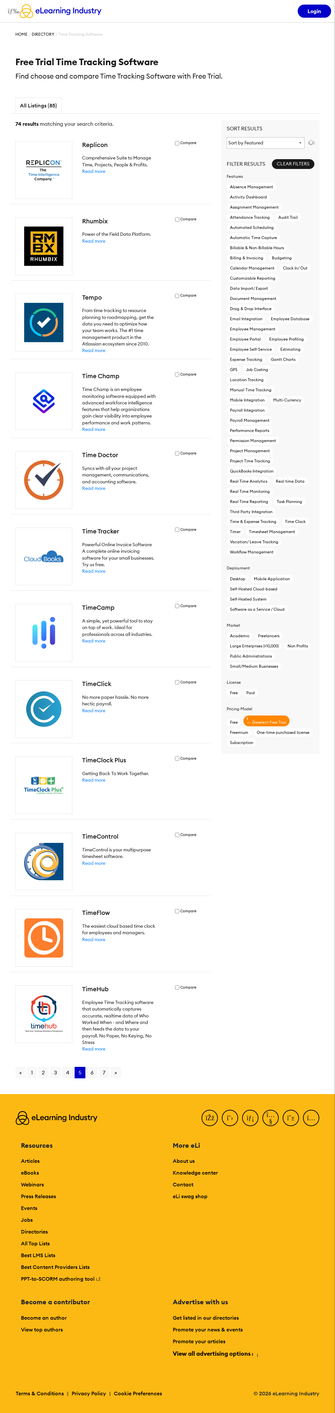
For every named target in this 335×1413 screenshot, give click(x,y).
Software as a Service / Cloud (257, 609)
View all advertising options (215, 1353)
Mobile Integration (247, 400)
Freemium (239, 732)
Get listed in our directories (206, 1317)
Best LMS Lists (38, 1255)
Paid (250, 692)
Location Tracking (247, 379)
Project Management (250, 450)
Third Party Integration (251, 511)
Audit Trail (288, 217)
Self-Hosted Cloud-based (253, 588)
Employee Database (290, 318)
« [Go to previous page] (20, 1072)
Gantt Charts (283, 359)
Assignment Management (254, 207)
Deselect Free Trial (266, 720)
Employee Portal (245, 339)
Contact (183, 1184)
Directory (43, 34)
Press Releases (38, 1196)
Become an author (44, 1317)
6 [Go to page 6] (92, 1072)
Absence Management (251, 186)
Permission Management (253, 440)
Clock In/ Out (295, 268)
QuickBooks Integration (251, 471)
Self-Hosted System (248, 599)
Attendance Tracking (250, 217)
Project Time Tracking (250, 460)
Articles (30, 1161)
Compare (188, 143)
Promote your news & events (208, 1329)
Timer (235, 531)
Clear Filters (293, 164)
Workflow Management (251, 551)
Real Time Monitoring (250, 491)
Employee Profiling (286, 339)
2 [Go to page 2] (43, 1072)
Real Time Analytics (248, 481)
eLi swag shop (190, 1196)
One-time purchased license (283, 732)
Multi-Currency (287, 400)
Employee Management (252, 328)
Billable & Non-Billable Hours (257, 247)
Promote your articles (199, 1341)
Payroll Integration (247, 410)
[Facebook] (210, 1118)
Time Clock (295, 521)
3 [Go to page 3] (55, 1072)
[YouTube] (270, 1118)
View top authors (42, 1329)
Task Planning (289, 501)
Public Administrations (251, 656)
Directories (34, 1231)
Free (234, 692)
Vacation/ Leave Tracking (254, 541)
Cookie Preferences (138, 1393)
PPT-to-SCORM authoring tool (61, 1278)
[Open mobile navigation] (12, 11)
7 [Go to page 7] (104, 1072)
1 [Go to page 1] (32, 1072)
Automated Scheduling (252, 227)
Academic (240, 635)
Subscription (241, 742)
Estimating (290, 349)
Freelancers (268, 635)
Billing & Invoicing (246, 257)
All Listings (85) (38, 105)
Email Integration (246, 318)
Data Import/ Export (249, 288)
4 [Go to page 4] (67, 1072)
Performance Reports (249, 430)
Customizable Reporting (252, 278)
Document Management (253, 298)
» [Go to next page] (116, 1072)
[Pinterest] (291, 1118)
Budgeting (282, 257)
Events (29, 1208)
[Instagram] (311, 1118)
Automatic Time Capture (253, 237)
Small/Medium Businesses (254, 666)
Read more (93, 171)
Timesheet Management (272, 531)
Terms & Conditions (40, 1393)
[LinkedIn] (250, 1118)
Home (21, 34)
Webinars (32, 1184)
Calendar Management (252, 268)
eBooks (30, 1172)
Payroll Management (250, 420)
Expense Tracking (246, 359)
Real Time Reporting (249, 501)
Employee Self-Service (251, 349)
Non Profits (298, 645)
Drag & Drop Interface (251, 308)
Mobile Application (272, 578)
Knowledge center (195, 1172)
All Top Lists (35, 1243)
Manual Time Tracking (251, 389)
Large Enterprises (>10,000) (254, 645)
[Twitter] (230, 1118)
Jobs (27, 1220)
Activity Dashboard (248, 197)
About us (184, 1161)
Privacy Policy (89, 1393)
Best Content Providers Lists (55, 1267)
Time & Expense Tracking (253, 521)
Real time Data (290, 481)
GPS (234, 369)
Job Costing (257, 369)
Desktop (237, 578)
